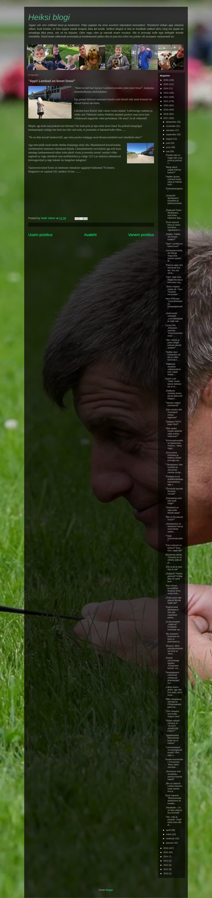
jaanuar (170, 843)
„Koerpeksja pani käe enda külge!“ (173, 500)
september (171, 134)
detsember (171, 122)
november (171, 126)
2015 (166, 852)
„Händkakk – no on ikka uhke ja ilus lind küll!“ (173, 810)
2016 (166, 848)
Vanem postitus (141, 235)
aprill (168, 830)
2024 (166, 88)
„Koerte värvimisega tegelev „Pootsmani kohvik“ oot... (172, 663)
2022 (166, 97)
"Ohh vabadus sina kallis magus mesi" (172, 714)
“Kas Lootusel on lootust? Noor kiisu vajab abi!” (173, 548)
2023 (166, 93)
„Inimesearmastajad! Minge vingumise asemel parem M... (173, 255)
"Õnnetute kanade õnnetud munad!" (174, 491)
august (169, 139)
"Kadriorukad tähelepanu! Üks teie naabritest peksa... (172, 612)
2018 (166, 114)
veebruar (170, 838)
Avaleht (90, 235)
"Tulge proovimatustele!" (174, 538)
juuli (168, 143)
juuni (168, 147)
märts (169, 834)
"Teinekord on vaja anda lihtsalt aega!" (172, 510)
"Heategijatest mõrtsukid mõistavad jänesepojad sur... (172, 677)
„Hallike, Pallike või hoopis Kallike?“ (172, 237)
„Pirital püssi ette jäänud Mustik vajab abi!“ (173, 600)
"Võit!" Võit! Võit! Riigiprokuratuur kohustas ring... (174, 280)
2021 (166, 101)
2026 (166, 80)
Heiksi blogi (49, 17)
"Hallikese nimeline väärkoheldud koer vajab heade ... (172, 369)
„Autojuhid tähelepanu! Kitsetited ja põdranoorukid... (174, 200)
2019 (166, 110)
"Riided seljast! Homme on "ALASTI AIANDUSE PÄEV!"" (172, 725)
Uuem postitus (40, 235)
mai (168, 151)
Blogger (109, 890)
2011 (166, 869)
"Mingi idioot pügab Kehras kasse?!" (173, 169)
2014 (166, 856)
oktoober (170, 130)
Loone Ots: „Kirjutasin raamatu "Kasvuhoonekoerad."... (174, 330)
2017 (166, 118)
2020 (166, 105)
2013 (166, 861)
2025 (166, 84)
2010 (166, 873)
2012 (166, 865)
